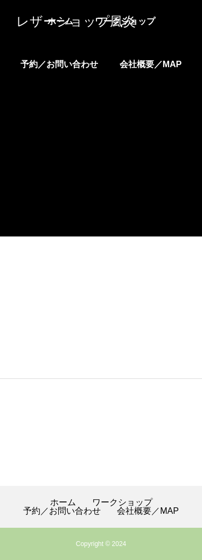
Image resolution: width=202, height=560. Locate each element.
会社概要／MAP (151, 64)
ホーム (63, 502)
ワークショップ (122, 502)
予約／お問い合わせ (59, 64)
